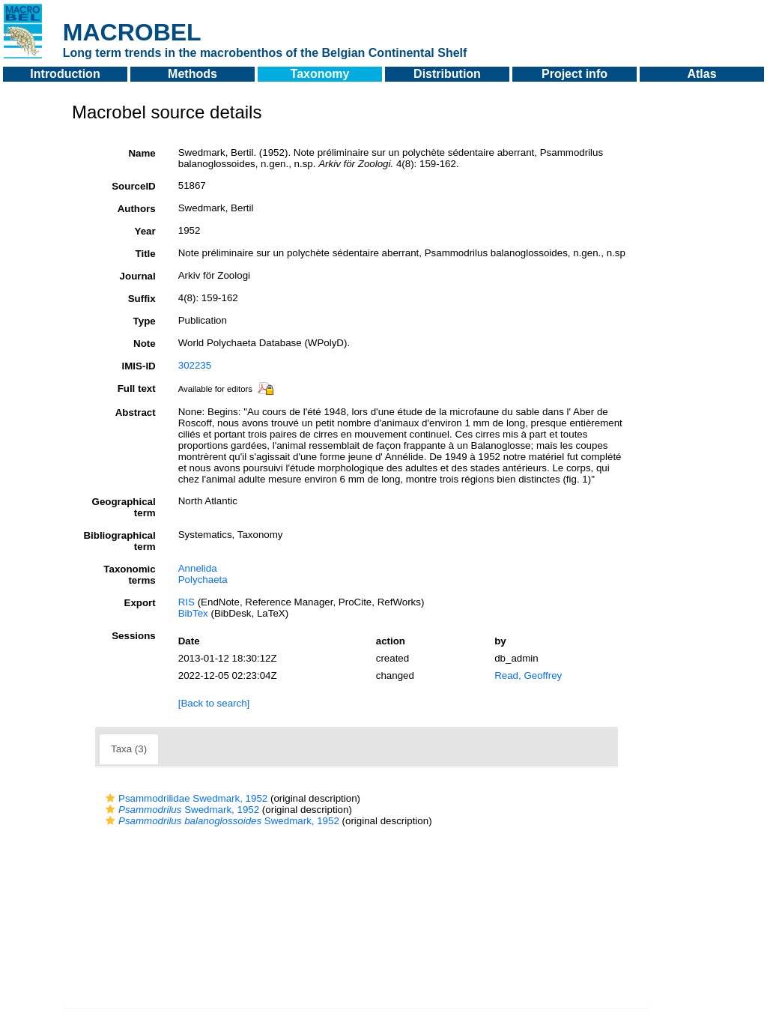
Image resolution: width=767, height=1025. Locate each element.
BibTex (193, 613)
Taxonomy (320, 73)
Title (146, 253)
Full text (137, 388)
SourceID (134, 186)
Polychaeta (203, 579)
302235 (194, 365)
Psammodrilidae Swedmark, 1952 (184, 798)
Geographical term (124, 507)
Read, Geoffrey (528, 675)
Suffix (142, 298)
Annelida (197, 568)
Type (144, 321)
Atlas (701, 73)
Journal (138, 276)
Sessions (134, 635)
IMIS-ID (139, 366)
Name (141, 153)
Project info (574, 73)
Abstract (135, 412)
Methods (192, 73)
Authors (137, 208)
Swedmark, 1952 (180, 809)
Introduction (65, 73)
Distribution (447, 73)
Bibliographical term (119, 541)
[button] (110, 798)
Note (144, 343)
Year (145, 231)
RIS (186, 602)
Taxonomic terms (129, 574)
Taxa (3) (129, 749)
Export (140, 602)
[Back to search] (214, 703)
